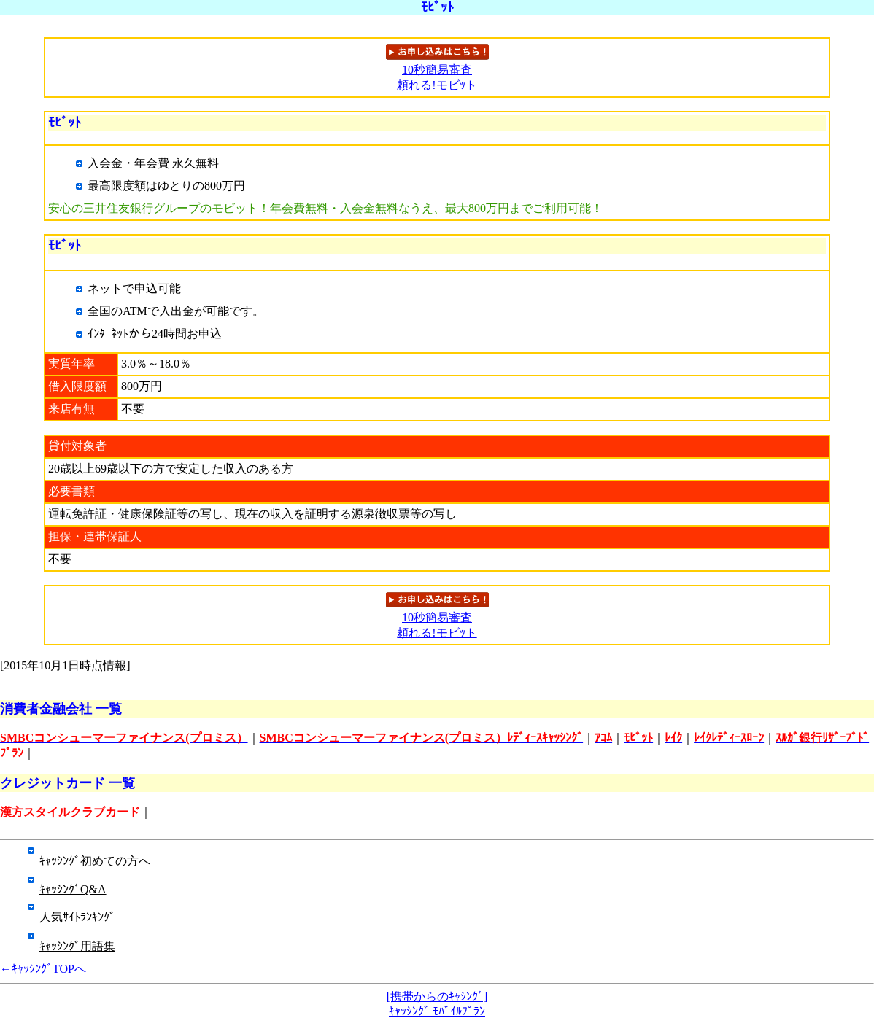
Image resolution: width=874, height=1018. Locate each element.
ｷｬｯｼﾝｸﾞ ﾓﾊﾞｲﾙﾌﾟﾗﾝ (437, 1011)
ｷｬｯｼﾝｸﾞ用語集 (77, 946)
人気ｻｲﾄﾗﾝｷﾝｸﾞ (77, 917)
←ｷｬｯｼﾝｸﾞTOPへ (43, 969)
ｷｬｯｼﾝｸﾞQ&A (73, 889)
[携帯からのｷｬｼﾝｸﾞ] (437, 996)
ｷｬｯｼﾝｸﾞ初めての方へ (94, 861)
